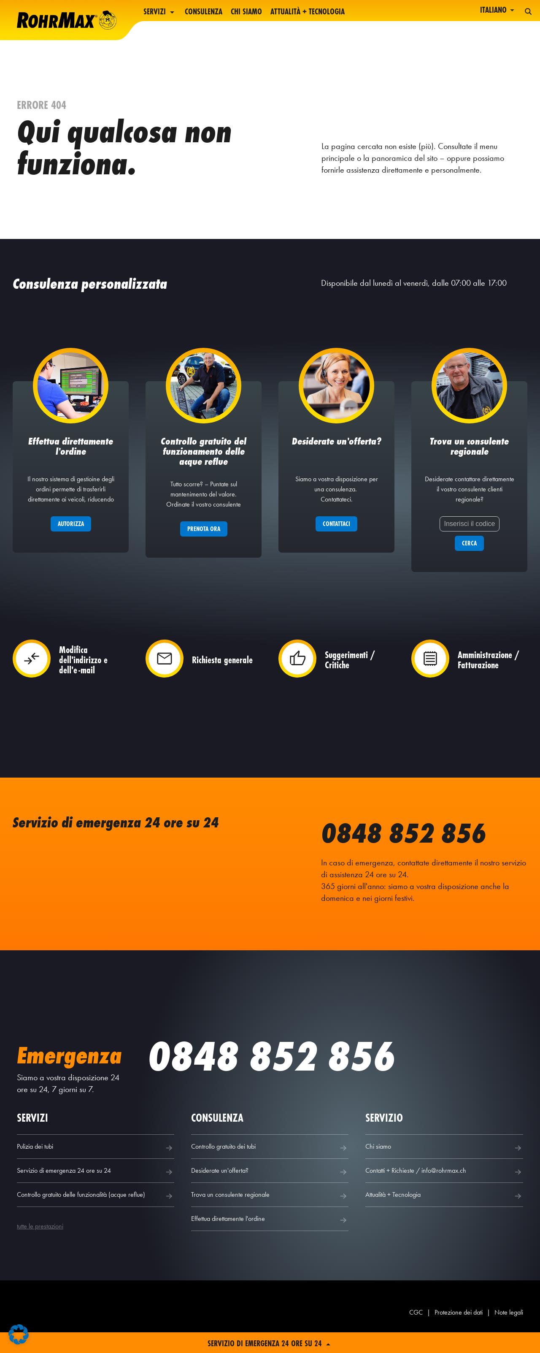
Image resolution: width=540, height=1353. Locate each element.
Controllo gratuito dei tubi (269, 1157)
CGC (416, 1322)
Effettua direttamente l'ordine (269, 1230)
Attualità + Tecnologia (307, 12)
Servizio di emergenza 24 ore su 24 (95, 1182)
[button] (18, 1334)
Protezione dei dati (459, 1322)
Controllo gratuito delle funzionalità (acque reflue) (95, 1206)
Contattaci (336, 534)
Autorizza (71, 534)
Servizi (159, 12)
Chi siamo (246, 12)
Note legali (508, 1322)
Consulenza (203, 12)
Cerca (469, 553)
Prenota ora (203, 539)
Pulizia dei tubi (95, 1157)
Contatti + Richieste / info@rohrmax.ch (444, 1182)
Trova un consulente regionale (269, 1206)
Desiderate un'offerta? (269, 1182)
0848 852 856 (415, 842)
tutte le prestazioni (40, 1236)
